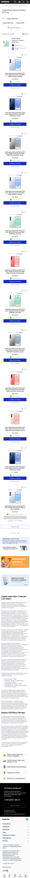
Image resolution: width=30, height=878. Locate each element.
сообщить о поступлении (15, 520)
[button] (9, 875)
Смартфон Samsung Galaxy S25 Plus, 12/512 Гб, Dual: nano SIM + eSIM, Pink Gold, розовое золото (15, 429)
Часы (4, 832)
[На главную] (6, 819)
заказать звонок (15, 805)
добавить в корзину (15, 85)
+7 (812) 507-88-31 (8, 863)
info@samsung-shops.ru (10, 811)
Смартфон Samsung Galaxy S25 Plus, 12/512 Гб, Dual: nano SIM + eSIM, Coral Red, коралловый (15, 389)
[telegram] (27, 819)
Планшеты (6, 826)
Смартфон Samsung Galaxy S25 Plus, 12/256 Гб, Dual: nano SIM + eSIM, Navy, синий (15, 114)
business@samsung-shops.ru (18, 814)
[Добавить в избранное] (25, 54)
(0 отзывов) (19, 57)
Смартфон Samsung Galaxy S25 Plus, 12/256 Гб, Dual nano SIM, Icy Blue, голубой (15, 507)
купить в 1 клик (15, 88)
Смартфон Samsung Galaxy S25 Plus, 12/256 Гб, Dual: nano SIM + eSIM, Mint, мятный (15, 311)
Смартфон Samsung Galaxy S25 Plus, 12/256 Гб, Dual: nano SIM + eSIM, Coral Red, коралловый (15, 271)
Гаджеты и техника (9, 835)
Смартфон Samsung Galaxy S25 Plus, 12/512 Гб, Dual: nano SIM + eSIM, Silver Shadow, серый (15, 350)
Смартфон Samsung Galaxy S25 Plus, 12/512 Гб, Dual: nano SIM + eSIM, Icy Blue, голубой (15, 193)
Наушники (6, 829)
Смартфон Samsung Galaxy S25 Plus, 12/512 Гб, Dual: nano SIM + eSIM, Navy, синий (15, 468)
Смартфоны (6, 824)
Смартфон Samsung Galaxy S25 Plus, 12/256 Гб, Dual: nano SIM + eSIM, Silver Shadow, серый (15, 153)
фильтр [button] (26, 34)
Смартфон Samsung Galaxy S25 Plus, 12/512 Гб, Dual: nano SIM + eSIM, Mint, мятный (15, 232)
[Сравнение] (22, 54)
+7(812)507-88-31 (12, 800)
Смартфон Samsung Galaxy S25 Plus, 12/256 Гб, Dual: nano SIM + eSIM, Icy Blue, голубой (15, 75)
